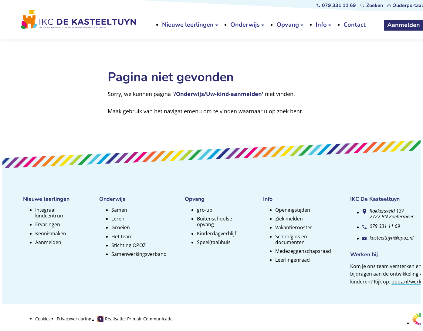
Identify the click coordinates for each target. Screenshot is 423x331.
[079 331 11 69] (336, 5)
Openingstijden (292, 210)
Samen (119, 210)
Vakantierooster (293, 227)
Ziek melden (289, 218)
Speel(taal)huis (214, 242)
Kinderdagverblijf (216, 233)
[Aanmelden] (403, 25)
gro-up (204, 210)
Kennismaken (50, 233)
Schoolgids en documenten (291, 239)
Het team (122, 236)
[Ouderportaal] (405, 5)
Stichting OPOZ (128, 245)
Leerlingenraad (292, 260)
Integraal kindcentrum (50, 213)
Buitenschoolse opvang (214, 221)
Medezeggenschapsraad (303, 251)
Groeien (120, 227)
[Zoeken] (371, 5)
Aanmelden (48, 242)
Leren (117, 218)
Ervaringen (47, 224)
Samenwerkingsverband (139, 254)
